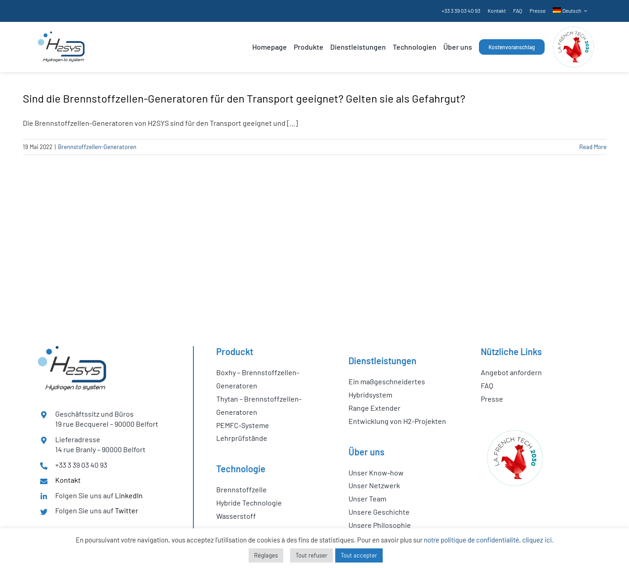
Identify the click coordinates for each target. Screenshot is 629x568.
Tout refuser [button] (311, 555)
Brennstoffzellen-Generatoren (97, 146)
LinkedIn (129, 495)
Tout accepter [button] (359, 555)
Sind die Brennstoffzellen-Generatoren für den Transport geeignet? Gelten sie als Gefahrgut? (244, 98)
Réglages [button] (266, 555)
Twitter (126, 510)
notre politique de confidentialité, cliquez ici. (489, 540)
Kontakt (68, 479)
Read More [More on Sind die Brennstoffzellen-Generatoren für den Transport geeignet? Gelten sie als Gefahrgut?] (593, 146)
